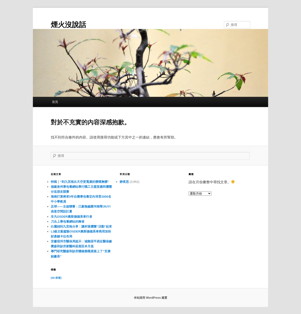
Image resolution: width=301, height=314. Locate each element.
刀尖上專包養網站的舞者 (67, 221)
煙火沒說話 (68, 25)
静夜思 (124, 182)
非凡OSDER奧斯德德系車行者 (71, 216)
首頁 (55, 102)
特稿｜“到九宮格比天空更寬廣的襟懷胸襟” (80, 182)
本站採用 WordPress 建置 (150, 297)
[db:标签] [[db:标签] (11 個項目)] (56, 277)
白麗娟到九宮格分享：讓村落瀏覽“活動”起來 (81, 226)
